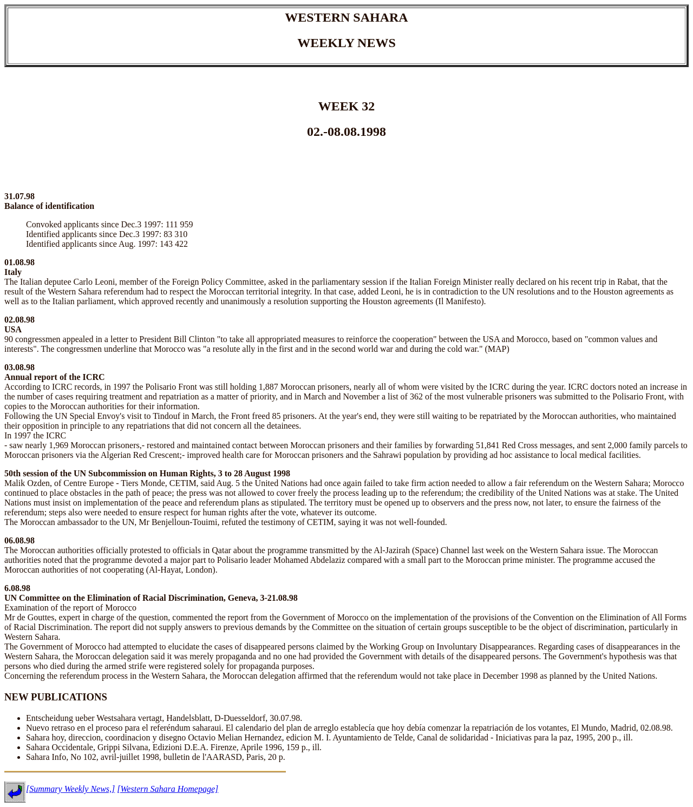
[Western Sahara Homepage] (167, 788)
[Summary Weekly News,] (70, 788)
